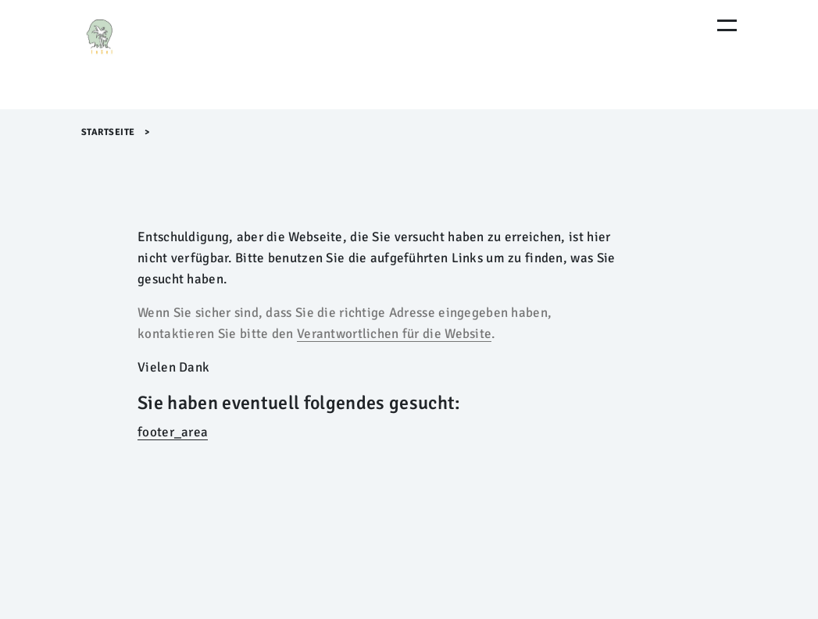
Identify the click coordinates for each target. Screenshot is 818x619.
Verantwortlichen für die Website (394, 334)
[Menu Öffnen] (727, 25)
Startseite (108, 132)
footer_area (173, 432)
